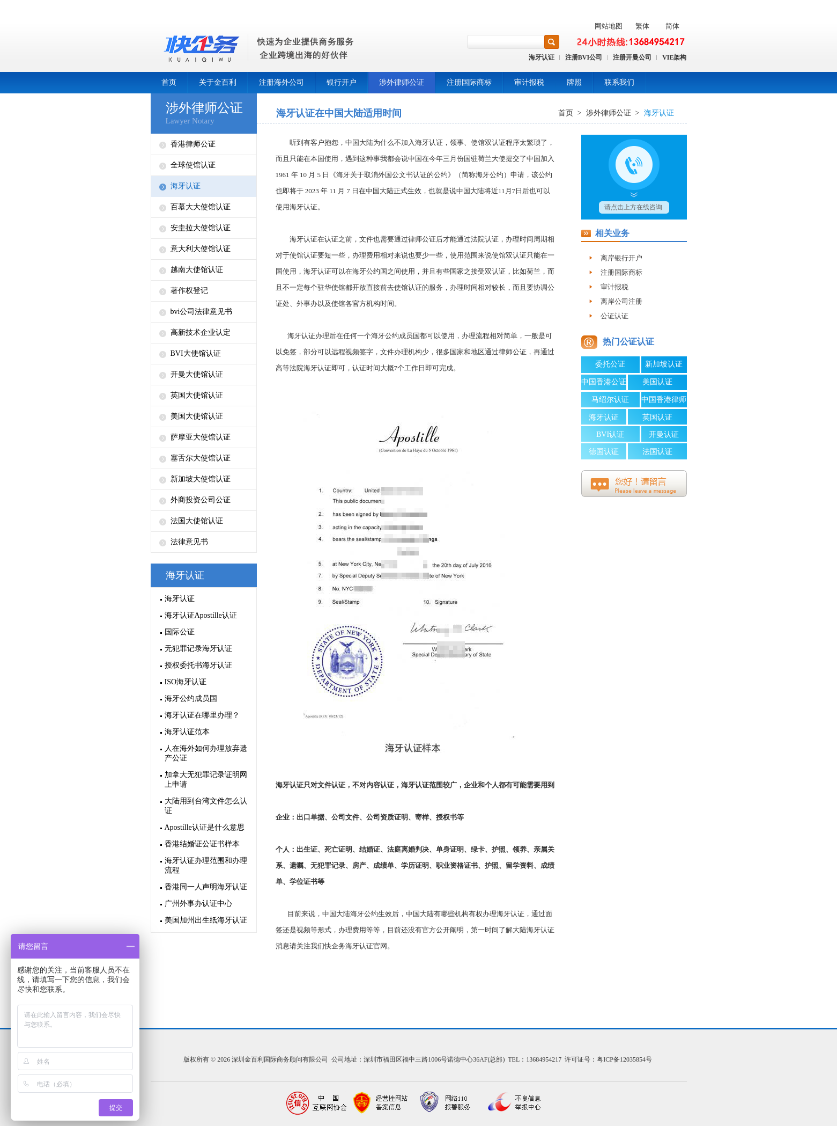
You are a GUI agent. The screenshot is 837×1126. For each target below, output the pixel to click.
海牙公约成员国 (191, 698)
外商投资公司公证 (201, 500)
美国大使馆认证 (197, 416)
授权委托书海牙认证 (198, 665)
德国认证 (604, 452)
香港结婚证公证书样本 (202, 844)
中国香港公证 (603, 382)
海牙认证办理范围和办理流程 (206, 865)
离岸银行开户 (621, 258)
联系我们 (619, 82)
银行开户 (342, 82)
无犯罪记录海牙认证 (198, 649)
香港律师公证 (193, 144)
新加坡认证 (664, 364)
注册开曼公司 (632, 57)
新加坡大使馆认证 (201, 479)
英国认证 (657, 417)
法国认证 (657, 452)
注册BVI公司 (583, 57)
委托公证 (610, 364)
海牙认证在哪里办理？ (202, 715)
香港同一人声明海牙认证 (206, 887)
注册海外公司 (281, 82)
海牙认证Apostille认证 (201, 615)
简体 (672, 26)
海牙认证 (541, 57)
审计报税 (529, 82)
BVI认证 (610, 434)
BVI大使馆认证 (196, 353)
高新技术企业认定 (201, 332)
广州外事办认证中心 (198, 904)
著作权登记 (189, 291)
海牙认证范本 (187, 732)
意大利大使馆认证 (201, 249)
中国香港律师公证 (663, 401)
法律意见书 (189, 542)
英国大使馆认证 (197, 395)
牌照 (574, 82)
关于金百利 (217, 82)
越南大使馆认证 (197, 270)
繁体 (642, 26)
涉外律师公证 (401, 82)
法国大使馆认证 (197, 521)
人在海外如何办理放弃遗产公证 (206, 753)
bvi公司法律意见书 (202, 312)
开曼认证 (664, 434)
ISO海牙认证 (186, 682)
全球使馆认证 (193, 165)
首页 (168, 82)
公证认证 (614, 316)
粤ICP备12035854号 (624, 1059)
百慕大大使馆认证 (201, 207)
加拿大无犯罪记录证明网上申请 (206, 779)
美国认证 (657, 382)
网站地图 (609, 26)
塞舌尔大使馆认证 (201, 458)
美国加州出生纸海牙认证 (206, 920)
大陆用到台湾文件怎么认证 (206, 806)
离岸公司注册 (621, 301)
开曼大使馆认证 (197, 374)
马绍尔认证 (610, 400)
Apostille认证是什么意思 (205, 827)
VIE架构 (674, 57)
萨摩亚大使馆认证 (201, 437)
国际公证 (180, 632)
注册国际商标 (469, 82)
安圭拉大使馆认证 (201, 228)
